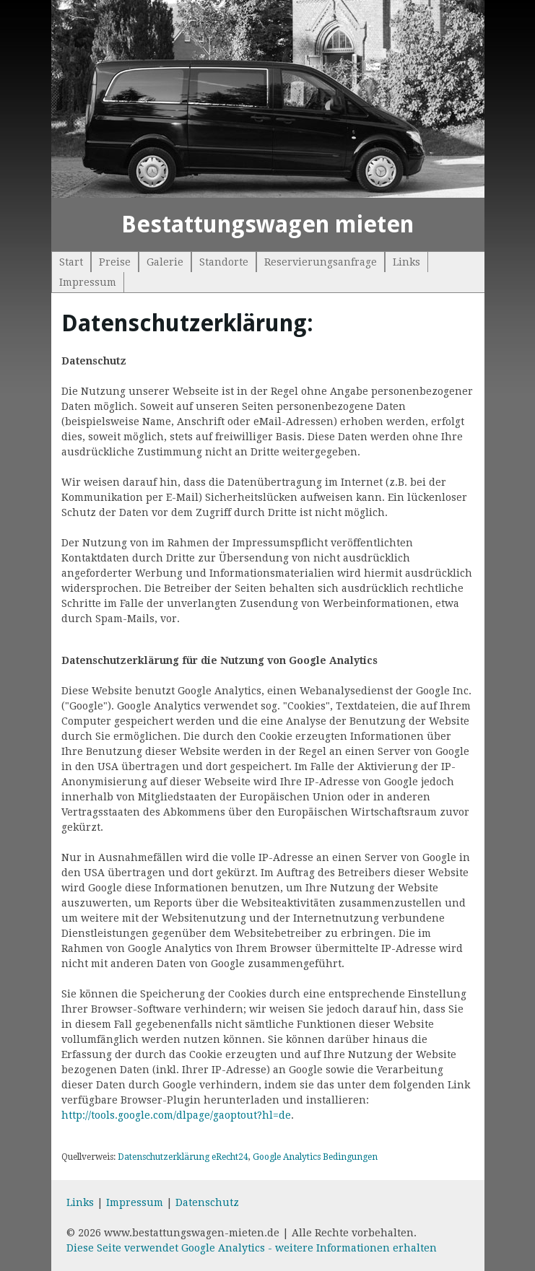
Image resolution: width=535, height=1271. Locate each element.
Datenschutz (207, 1202)
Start (71, 262)
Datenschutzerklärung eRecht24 (183, 1157)
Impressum (87, 282)
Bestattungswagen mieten (267, 224)
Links (406, 262)
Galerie (165, 262)
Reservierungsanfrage (320, 262)
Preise (115, 262)
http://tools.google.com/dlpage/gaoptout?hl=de (176, 1115)
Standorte (223, 262)
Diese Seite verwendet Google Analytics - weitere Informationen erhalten (251, 1248)
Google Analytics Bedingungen (315, 1157)
